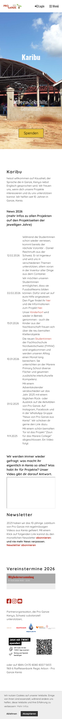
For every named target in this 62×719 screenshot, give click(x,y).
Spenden (31, 133)
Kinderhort (37, 312)
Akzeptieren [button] (29, 713)
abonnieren (43, 537)
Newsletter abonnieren (21, 545)
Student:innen (43, 338)
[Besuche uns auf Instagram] (14, 601)
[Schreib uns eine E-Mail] (20, 601)
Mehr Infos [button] (22, 706)
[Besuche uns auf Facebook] (9, 601)
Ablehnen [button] (11, 713)
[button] (31, 581)
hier (48, 300)
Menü (54, 6)
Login (39, 6)
